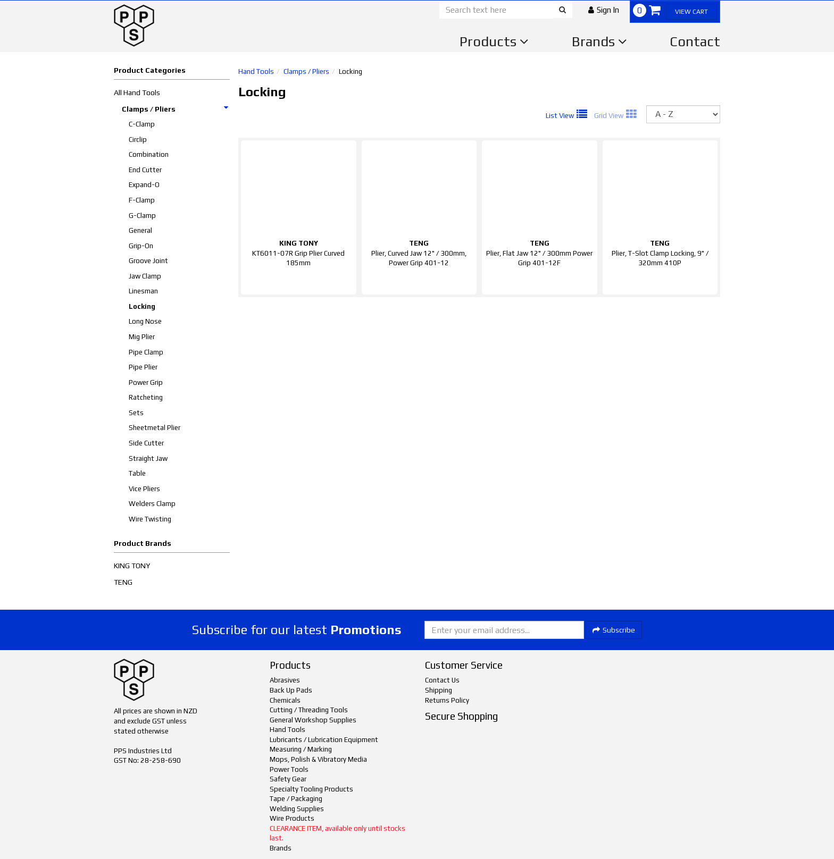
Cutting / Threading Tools (309, 710)
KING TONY (132, 565)
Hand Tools (256, 71)
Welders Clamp (152, 504)
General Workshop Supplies (313, 720)
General (140, 230)
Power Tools (289, 769)
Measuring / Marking (301, 749)
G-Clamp (142, 216)
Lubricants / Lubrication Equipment (324, 740)
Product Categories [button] (150, 70)
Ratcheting (146, 397)
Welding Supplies (297, 809)
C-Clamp (142, 124)
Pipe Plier (143, 367)
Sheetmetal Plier (154, 428)
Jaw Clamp (145, 276)
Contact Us (442, 680)
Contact (695, 41)
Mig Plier (142, 337)
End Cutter (145, 170)
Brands (599, 41)
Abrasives (285, 680)
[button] (603, 9)
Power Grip (146, 382)
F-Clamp (142, 200)
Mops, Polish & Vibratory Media (318, 759)
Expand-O (144, 185)
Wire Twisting (150, 519)
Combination (149, 154)
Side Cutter (146, 443)
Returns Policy (447, 700)
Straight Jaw (148, 458)
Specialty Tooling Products (311, 789)
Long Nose (145, 321)
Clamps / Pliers (175, 109)
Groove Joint (148, 261)
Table (137, 473)
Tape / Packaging (296, 799)
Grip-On (141, 246)
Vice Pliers (144, 489)
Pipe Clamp (146, 352)
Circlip (138, 140)
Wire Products (292, 818)
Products (494, 41)
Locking (142, 306)
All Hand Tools (137, 92)
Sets (136, 413)
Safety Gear (288, 779)
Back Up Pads (291, 690)
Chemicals (285, 700)
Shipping (438, 690)
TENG (123, 582)
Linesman (143, 291)
